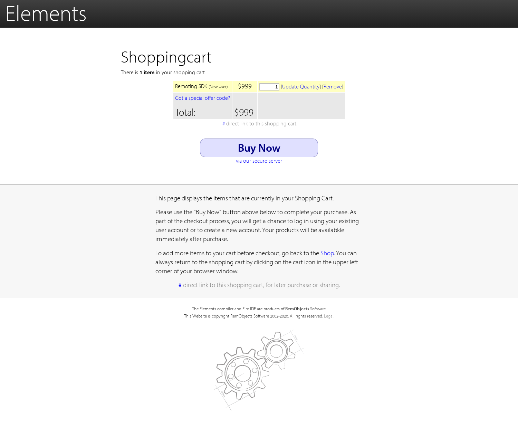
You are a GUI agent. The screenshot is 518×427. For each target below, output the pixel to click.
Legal (329, 316)
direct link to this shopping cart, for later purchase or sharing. (261, 285)
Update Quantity (300, 86)
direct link (261, 123)
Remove (333, 86)
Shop (327, 253)
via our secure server (259, 160)
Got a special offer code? (202, 97)
